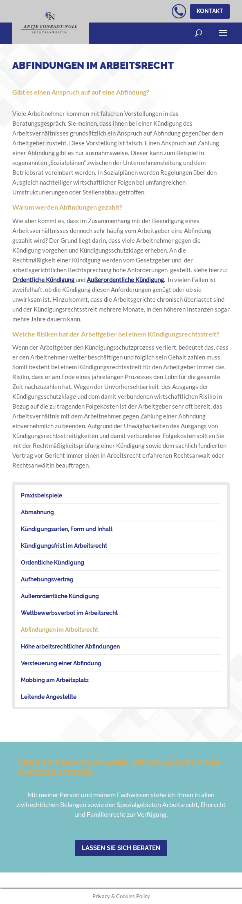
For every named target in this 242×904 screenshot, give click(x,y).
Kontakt (210, 11)
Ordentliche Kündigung (43, 279)
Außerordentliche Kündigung (125, 279)
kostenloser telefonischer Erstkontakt (179, 11)
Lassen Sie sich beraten (121, 848)
